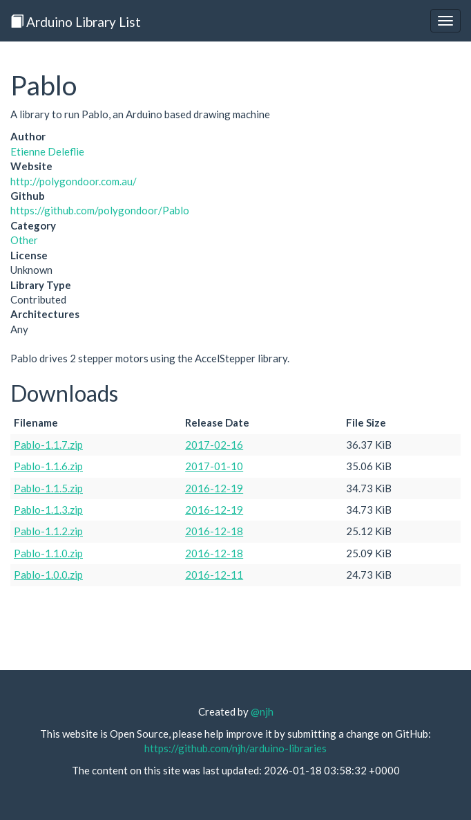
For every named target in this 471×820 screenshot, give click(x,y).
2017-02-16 (214, 444)
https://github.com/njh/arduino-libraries (235, 748)
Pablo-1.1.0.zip (48, 553)
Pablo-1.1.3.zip (48, 509)
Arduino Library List (75, 22)
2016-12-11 (214, 574)
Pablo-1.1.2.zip (48, 531)
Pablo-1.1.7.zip (48, 444)
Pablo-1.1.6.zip (48, 466)
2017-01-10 (214, 466)
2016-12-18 (214, 531)
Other (24, 240)
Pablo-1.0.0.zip (48, 574)
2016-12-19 (214, 488)
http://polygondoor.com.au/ (73, 181)
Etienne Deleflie (47, 151)
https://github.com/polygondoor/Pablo (99, 210)
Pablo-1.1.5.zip (48, 488)
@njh (262, 711)
